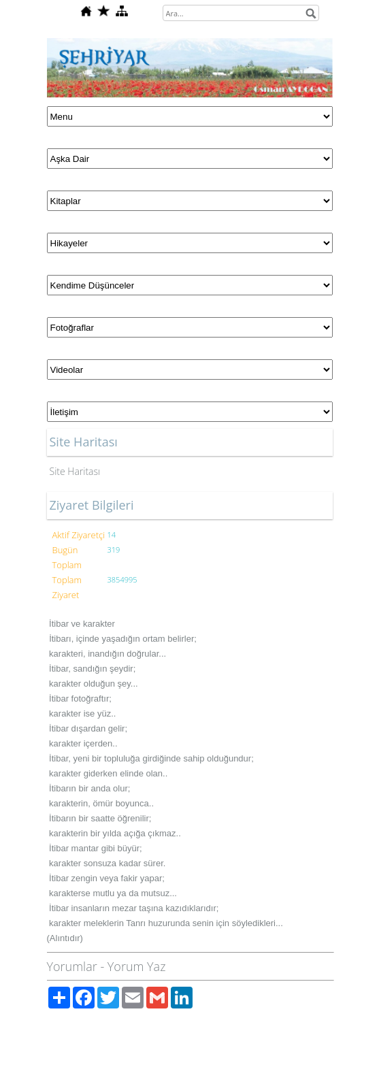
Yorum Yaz (137, 966)
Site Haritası (75, 471)
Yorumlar (72, 966)
